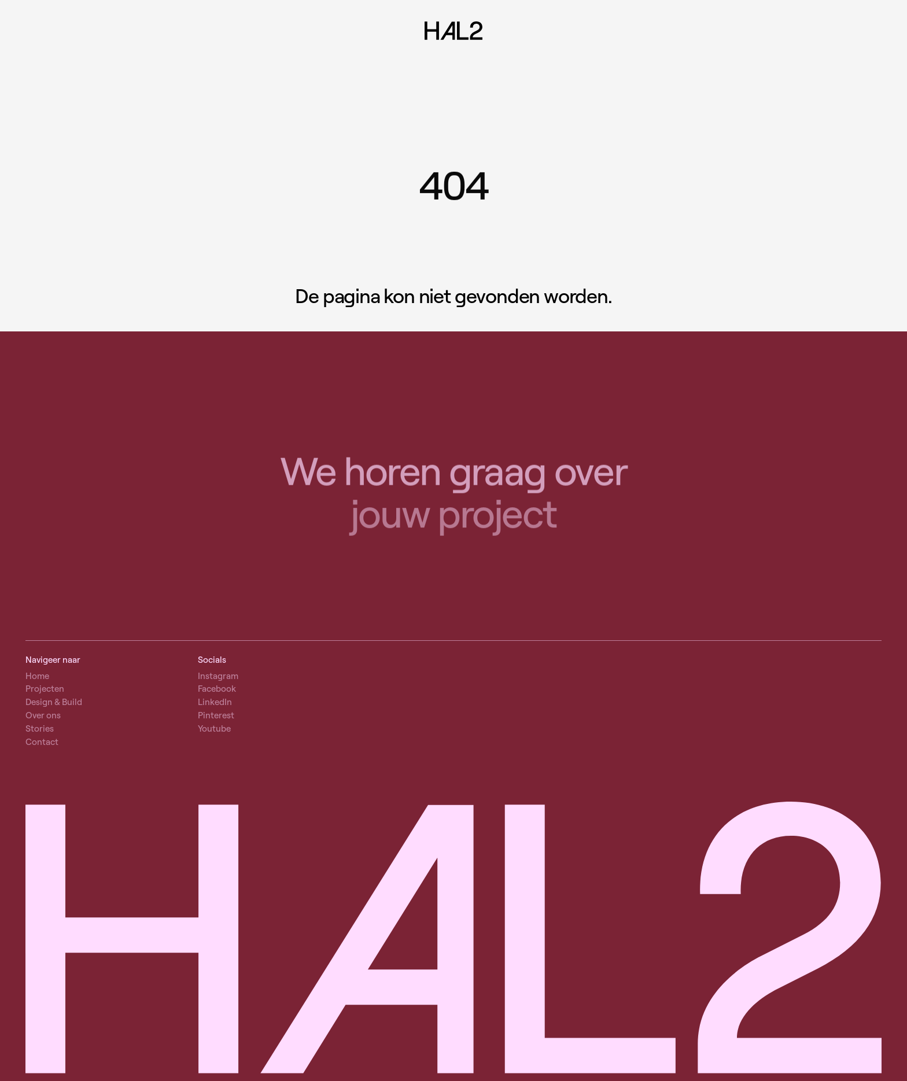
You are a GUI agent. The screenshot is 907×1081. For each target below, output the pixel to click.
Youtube (214, 728)
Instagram (218, 675)
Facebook (217, 688)
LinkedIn (215, 701)
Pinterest (216, 715)
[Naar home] (453, 32)
